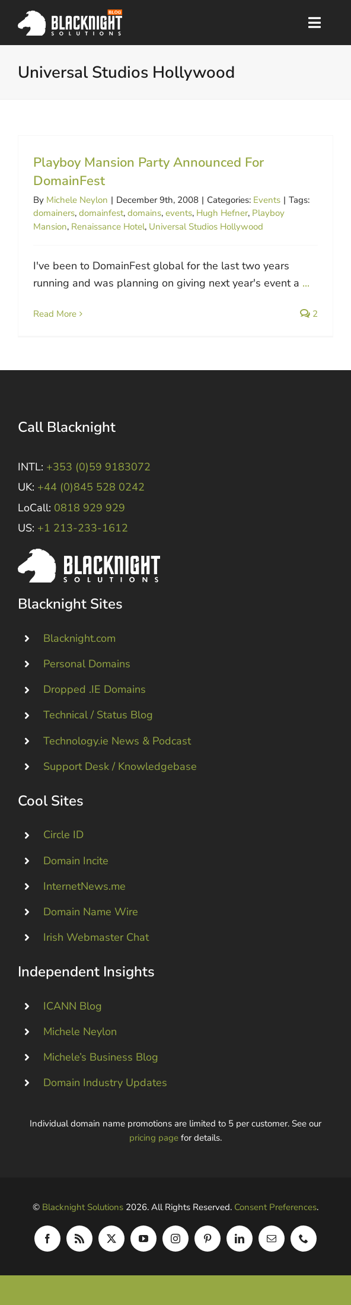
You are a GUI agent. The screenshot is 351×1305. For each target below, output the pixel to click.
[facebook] (47, 1239)
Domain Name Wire (90, 912)
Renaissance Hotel (108, 227)
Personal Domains (86, 664)
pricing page (153, 1138)
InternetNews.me (84, 886)
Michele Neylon (77, 200)
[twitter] (111, 1239)
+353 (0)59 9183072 (98, 467)
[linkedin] (239, 1239)
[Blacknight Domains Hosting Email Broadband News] (70, 15)
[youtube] (143, 1239)
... (305, 283)
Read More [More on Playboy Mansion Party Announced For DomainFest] (54, 314)
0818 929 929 (89, 508)
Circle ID (63, 834)
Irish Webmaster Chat (96, 937)
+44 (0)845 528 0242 (91, 487)
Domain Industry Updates (105, 1082)
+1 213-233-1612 (82, 528)
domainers (54, 213)
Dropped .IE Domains (94, 689)
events (178, 213)
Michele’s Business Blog (100, 1057)
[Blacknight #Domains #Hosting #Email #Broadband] (89, 554)
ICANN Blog (72, 1005)
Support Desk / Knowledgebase (120, 766)
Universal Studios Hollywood (206, 227)
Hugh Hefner (222, 213)
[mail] (272, 1239)
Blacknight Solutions (82, 1207)
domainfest (101, 213)
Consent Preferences (275, 1207)
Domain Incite (76, 860)
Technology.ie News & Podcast (117, 740)
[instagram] (175, 1239)
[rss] (79, 1239)
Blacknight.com (79, 638)
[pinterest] (207, 1239)
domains (144, 213)
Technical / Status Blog (98, 715)
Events (266, 200)
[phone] (304, 1239)
